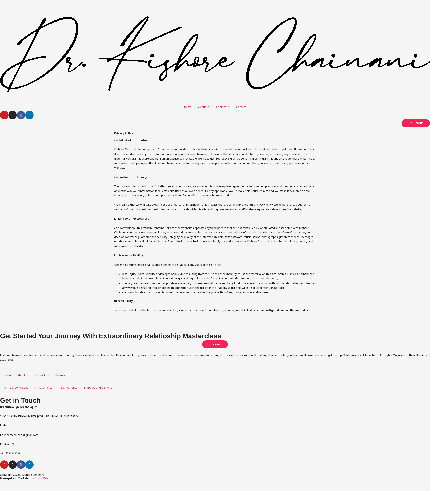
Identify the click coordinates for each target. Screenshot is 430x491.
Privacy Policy (43, 387)
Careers (241, 107)
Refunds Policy (68, 387)
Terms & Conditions (15, 387)
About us (203, 107)
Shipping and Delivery (98, 387)
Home (187, 107)
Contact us (222, 107)
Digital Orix (41, 478)
